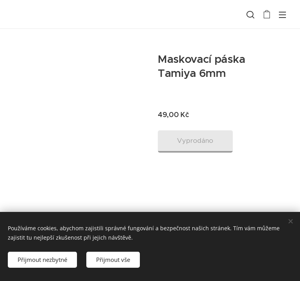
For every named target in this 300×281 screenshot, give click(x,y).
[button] (250, 14)
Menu (282, 14)
